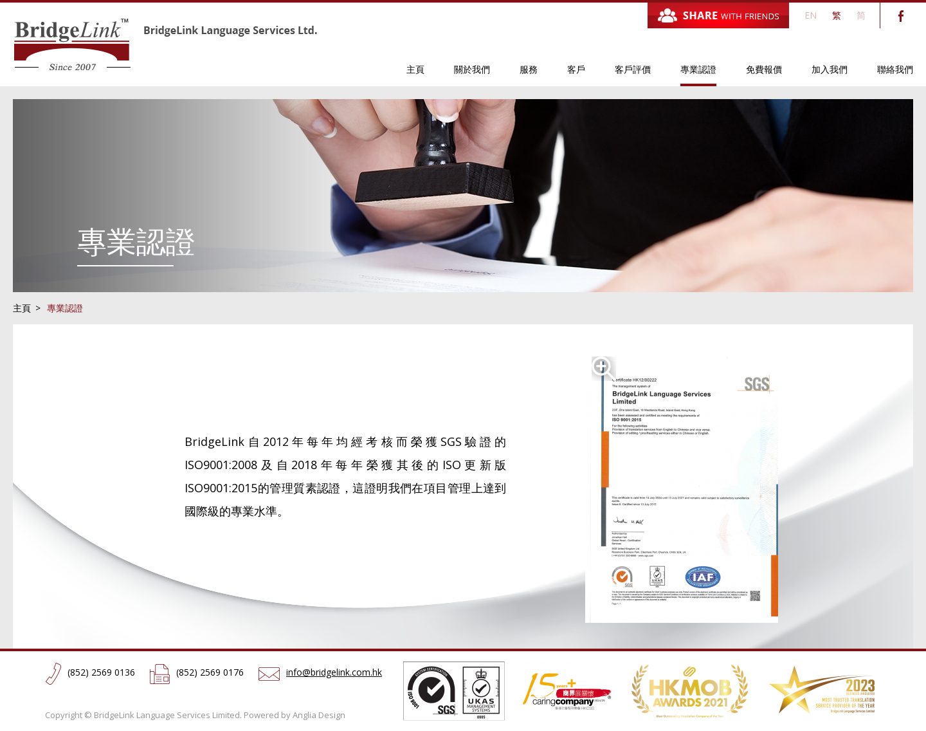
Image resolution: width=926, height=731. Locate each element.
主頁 (415, 69)
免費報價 (764, 69)
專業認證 (698, 69)
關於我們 (472, 69)
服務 (529, 69)
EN (810, 15)
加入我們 (830, 69)
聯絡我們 (895, 69)
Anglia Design (319, 715)
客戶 (576, 69)
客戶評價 (633, 69)
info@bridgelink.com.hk (334, 672)
